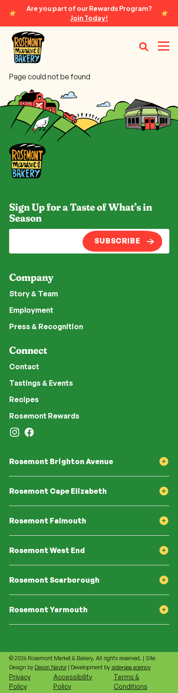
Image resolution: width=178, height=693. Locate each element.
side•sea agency (131, 667)
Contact (24, 366)
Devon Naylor (51, 667)
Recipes (24, 399)
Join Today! (89, 18)
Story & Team (33, 293)
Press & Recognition (46, 326)
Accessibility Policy (72, 681)
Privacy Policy (20, 681)
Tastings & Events (41, 383)
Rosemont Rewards (44, 415)
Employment (31, 310)
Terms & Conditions (130, 681)
